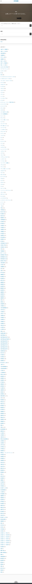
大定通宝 (2, 311)
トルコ (2, 145)
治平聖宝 (2, 446)
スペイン (2, 133)
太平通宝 (2, 329)
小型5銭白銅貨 (3, 368)
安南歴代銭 (3, 350)
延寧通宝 (2, 386)
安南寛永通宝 (3, 333)
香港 (1, 572)
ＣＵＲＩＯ (3, 70)
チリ (1, 139)
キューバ (2, 115)
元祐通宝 (2, 225)
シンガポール (3, 129)
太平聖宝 (2, 327)
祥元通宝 (2, 482)
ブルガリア (3, 170)
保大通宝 (2, 223)
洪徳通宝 (2, 456)
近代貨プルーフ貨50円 (5, 542)
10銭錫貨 (2, 55)
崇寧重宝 (2, 378)
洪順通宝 (2, 460)
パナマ (2, 153)
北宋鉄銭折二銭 (4, 243)
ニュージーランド (4, 149)
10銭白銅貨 (3, 53)
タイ (1, 137)
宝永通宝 (2, 356)
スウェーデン (3, 131)
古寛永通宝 (3, 262)
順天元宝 (2, 568)
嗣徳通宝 (2, 288)
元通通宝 (2, 231)
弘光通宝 (2, 388)
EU (1, 72)
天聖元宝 (2, 325)
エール (2, 100)
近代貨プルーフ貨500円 (5, 540)
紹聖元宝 (2, 507)
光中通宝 (2, 233)
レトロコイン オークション (6, 200)
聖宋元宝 (2, 513)
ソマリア (2, 135)
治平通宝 (2, 448)
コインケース (3, 123)
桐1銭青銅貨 (3, 429)
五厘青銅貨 (3, 219)
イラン (2, 94)
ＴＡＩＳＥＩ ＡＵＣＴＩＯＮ (6, 80)
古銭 (1, 270)
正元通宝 (2, 433)
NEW (1, 41)
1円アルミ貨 (3, 57)
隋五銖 (2, 562)
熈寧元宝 (2, 468)
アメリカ (2, 82)
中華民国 (2, 209)
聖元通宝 (2, 511)
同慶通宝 (2, 274)
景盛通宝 (2, 411)
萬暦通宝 (2, 521)
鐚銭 (1, 554)
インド (2, 96)
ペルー (2, 172)
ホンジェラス (3, 176)
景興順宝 (2, 421)
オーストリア (3, 106)
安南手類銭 (3, 335)
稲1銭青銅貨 (3, 489)
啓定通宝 (2, 286)
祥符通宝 (2, 485)
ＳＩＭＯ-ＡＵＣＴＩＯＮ (5, 78)
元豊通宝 (2, 229)
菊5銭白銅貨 (3, 519)
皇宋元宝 (2, 476)
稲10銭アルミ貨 (4, 487)
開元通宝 (2, 558)
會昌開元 (2, 423)
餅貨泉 (2, 570)
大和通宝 (2, 305)
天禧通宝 (2, 323)
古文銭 (2, 264)
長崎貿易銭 (3, 556)
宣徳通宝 (2, 360)
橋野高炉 (2, 431)
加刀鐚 (2, 241)
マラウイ (2, 182)
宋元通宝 (2, 354)
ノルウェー (3, 151)
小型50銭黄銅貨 (4, 366)
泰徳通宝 (2, 450)
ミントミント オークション (6, 190)
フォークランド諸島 (4, 162)
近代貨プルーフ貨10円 (5, 536)
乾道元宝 (2, 215)
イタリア (2, 90)
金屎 (1, 548)
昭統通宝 (2, 407)
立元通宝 (2, 491)
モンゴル (2, 196)
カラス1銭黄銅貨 (4, 113)
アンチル (2, 86)
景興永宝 (2, 417)
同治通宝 (2, 276)
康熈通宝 (2, 384)
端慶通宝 (2, 495)
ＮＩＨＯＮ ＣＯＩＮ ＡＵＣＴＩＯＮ (8, 76)
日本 (1, 397)
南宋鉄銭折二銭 (4, 258)
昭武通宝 (2, 405)
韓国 (1, 566)
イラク (2, 92)
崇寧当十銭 (3, 374)
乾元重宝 (2, 213)
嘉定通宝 (2, 290)
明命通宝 (2, 399)
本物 (1, 427)
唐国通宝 (2, 284)
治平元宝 (2, 444)
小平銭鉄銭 (3, 372)
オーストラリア (4, 104)
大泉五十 (2, 313)
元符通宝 (2, 227)
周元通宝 (2, 278)
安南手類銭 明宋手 (4, 341)
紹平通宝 (2, 501)
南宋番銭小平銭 (4, 254)
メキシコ (2, 192)
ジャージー (3, 127)
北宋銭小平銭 (3, 245)
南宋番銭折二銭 (4, 256)
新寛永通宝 (3, 395)
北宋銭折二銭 (3, 247)
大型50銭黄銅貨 (4, 307)
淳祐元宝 (2, 466)
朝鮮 (1, 425)
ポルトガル (3, 174)
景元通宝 (2, 409)
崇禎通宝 (2, 380)
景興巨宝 (2, 415)
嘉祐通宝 (2, 296)
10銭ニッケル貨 (4, 51)
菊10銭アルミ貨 (4, 517)
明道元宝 (2, 403)
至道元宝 (2, 515)
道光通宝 (2, 546)
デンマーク (3, 141)
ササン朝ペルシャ (4, 125)
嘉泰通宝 (2, 294)
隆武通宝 (2, 560)
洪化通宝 (2, 454)
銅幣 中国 (2, 550)
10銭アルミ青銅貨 (4, 49)
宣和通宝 (2, 358)
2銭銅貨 (2, 59)
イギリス (2, 88)
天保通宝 (2, 317)
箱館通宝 (2, 497)
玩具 (1, 474)
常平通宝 (2, 382)
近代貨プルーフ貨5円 (5, 544)
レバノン (2, 202)
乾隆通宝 (2, 217)
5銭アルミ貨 (3, 61)
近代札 (2, 527)
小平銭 (2, 370)
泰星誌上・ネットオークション (6, 452)
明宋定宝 (2, 401)
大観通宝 (2, 315)
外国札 (2, 301)
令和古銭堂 (16, 1)
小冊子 (2, 364)
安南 (1, 331)
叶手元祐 (2, 272)
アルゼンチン (3, 84)
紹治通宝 (2, 503)
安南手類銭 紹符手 (4, 348)
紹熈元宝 (2, 505)
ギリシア (2, 117)
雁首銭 (2, 564)
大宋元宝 (2, 309)
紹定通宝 (2, 499)
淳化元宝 (2, 462)
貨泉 (1, 523)
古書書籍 (2, 266)
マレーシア (3, 188)
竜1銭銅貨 (2, 493)
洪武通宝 (2, 458)
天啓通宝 (2, 319)
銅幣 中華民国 (3, 552)
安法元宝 (2, 352)
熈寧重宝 (2, 472)
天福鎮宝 (2, 321)
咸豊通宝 (2, 282)
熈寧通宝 (2, 470)
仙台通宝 (2, 221)
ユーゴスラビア (4, 198)
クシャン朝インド (4, 119)
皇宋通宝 (2, 478)
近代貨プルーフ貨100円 (5, 534)
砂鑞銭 (2, 480)
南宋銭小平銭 (3, 260)
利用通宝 (2, 239)
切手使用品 (3, 237)
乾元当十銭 (3, 211)
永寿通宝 (2, 440)
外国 (1, 299)
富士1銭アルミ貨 (4, 362)
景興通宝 (2, 419)
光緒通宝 (2, 235)
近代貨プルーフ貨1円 (5, 538)
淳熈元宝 (2, 464)
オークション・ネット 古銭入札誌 (7, 102)
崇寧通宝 (2, 376)
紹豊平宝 (2, 509)
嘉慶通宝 (2, 292)
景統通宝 (2, 413)
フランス (2, 166)
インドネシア (3, 98)
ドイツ (2, 143)
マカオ (2, 178)
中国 (1, 207)
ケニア (2, 121)
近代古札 (2, 525)
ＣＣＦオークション (4, 68)
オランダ (2, 108)
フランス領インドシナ (5, 168)
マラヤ (2, 184)
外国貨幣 (2, 303)
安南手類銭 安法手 (4, 337)
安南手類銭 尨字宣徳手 (5, 339)
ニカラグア (3, 147)
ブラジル (2, 164)
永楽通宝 (2, 442)
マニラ (2, 180)
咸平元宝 (2, 280)
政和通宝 (2, 393)
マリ (1, 186)
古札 (1, 268)
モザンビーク (3, 194)
